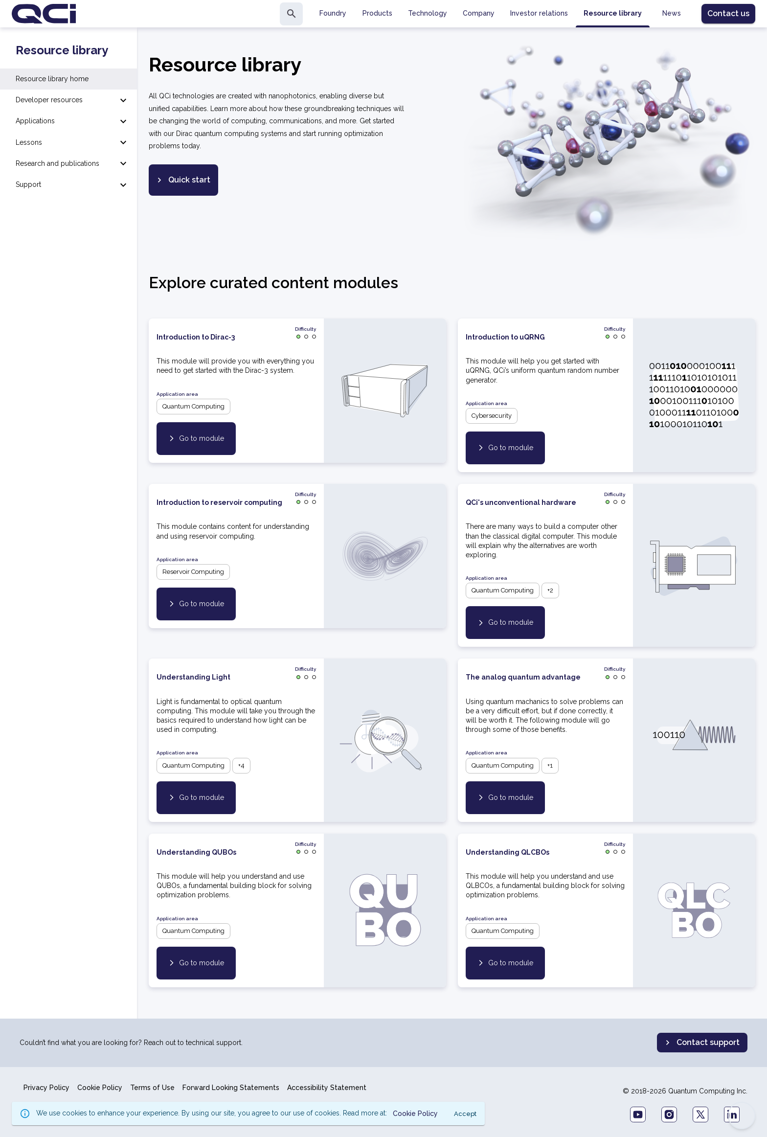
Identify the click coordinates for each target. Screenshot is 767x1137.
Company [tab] (479, 13)
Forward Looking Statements (230, 1088)
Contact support (701, 1042)
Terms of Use (152, 1088)
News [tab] (671, 13)
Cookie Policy (99, 1088)
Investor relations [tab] (539, 13)
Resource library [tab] (613, 13)
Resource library (62, 50)
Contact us (728, 13)
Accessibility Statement (326, 1088)
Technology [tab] (427, 13)
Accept (465, 1113)
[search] (291, 13)
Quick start (182, 180)
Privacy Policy (46, 1088)
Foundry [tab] (332, 13)
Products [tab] (377, 13)
